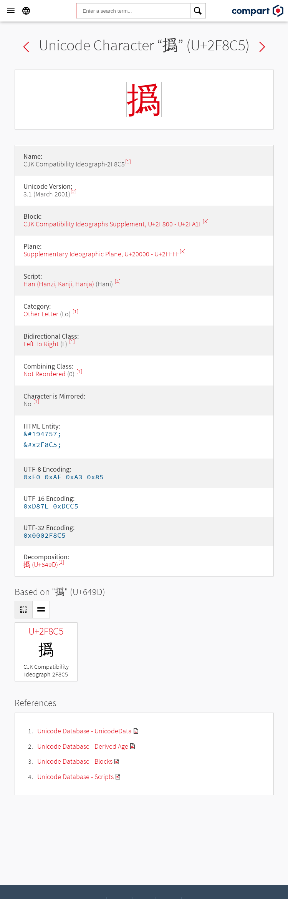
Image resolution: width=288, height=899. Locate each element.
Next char (262, 46)
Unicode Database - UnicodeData (84, 730)
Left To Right (41, 343)
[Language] (26, 10)
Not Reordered (44, 373)
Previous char (26, 46)
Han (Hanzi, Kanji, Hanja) (58, 283)
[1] (128, 161)
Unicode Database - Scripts (75, 776)
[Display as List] (41, 609)
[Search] (198, 10)
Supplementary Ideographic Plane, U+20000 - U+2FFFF (101, 253)
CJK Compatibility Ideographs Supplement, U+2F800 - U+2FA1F (112, 223)
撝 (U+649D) (40, 564)
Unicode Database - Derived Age (82, 746)
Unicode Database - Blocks (75, 761)
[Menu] (10, 10)
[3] (206, 221)
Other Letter (40, 313)
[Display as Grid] (23, 609)
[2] (73, 191)
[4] (118, 281)
